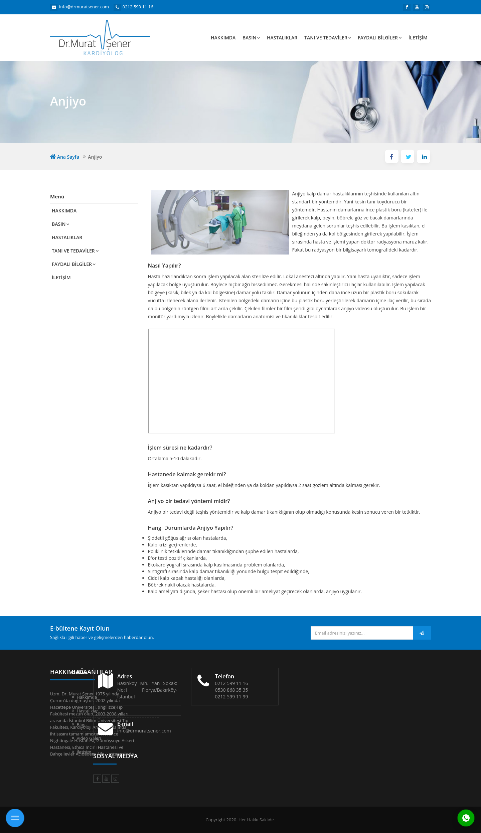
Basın (251, 37)
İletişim (418, 37)
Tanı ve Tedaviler (327, 37)
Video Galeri (165, 738)
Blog (157, 724)
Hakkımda (223, 37)
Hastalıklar (282, 37)
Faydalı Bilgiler (380, 37)
